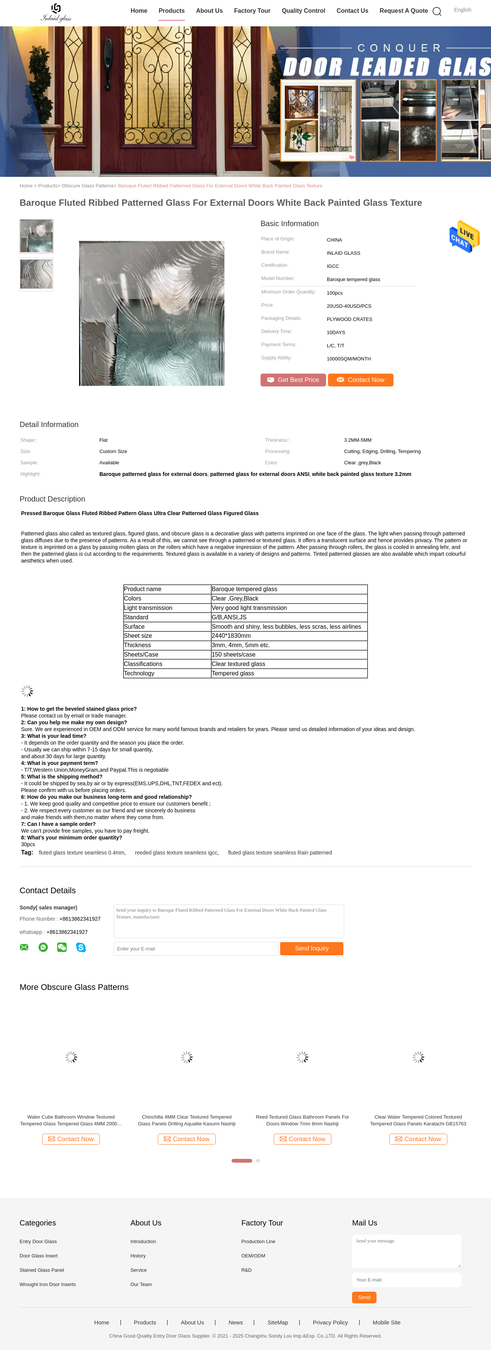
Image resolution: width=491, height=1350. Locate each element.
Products (172, 11)
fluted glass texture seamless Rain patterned (280, 853)
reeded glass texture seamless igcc (176, 853)
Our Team (141, 1284)
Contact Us (352, 11)
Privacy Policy (330, 1322)
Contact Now (360, 379)
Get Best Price (293, 379)
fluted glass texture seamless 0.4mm (81, 853)
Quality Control (303, 11)
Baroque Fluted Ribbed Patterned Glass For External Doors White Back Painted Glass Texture (220, 186)
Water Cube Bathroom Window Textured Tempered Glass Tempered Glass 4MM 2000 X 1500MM (71, 1120)
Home (139, 11)
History (137, 1256)
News (236, 1322)
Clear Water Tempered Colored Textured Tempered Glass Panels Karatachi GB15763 (418, 1120)
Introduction (143, 1241)
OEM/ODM (253, 1256)
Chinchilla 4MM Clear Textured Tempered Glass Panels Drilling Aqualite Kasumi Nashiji (186, 1120)
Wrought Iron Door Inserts (48, 1284)
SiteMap (277, 1322)
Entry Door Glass (38, 1241)
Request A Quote (404, 11)
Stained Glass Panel (42, 1270)
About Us (209, 11)
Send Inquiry (312, 948)
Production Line (258, 1241)
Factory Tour (252, 11)
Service (138, 1270)
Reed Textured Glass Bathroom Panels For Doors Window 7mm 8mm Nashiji (302, 1120)
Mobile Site (387, 1322)
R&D (246, 1270)
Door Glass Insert (39, 1256)
